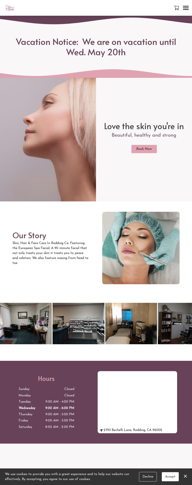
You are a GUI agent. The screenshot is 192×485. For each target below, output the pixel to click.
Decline (148, 476)
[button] (177, 7)
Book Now (144, 149)
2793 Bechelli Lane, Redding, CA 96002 (131, 430)
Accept (170, 476)
